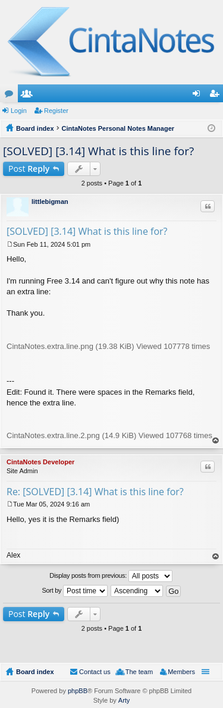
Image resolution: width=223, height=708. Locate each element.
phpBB (77, 690)
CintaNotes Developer (40, 461)
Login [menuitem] (199, 95)
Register (56, 110)
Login (19, 110)
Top (215, 441)
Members (29, 95)
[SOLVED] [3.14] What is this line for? (98, 151)
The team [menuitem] (139, 671)
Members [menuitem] (181, 671)
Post (28, 168)
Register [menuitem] (217, 95)
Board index (35, 671)
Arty (124, 700)
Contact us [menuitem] (95, 671)
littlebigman (50, 201)
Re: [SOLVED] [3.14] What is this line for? (95, 491)
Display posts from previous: (110, 576)
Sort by (75, 591)
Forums (11, 95)
